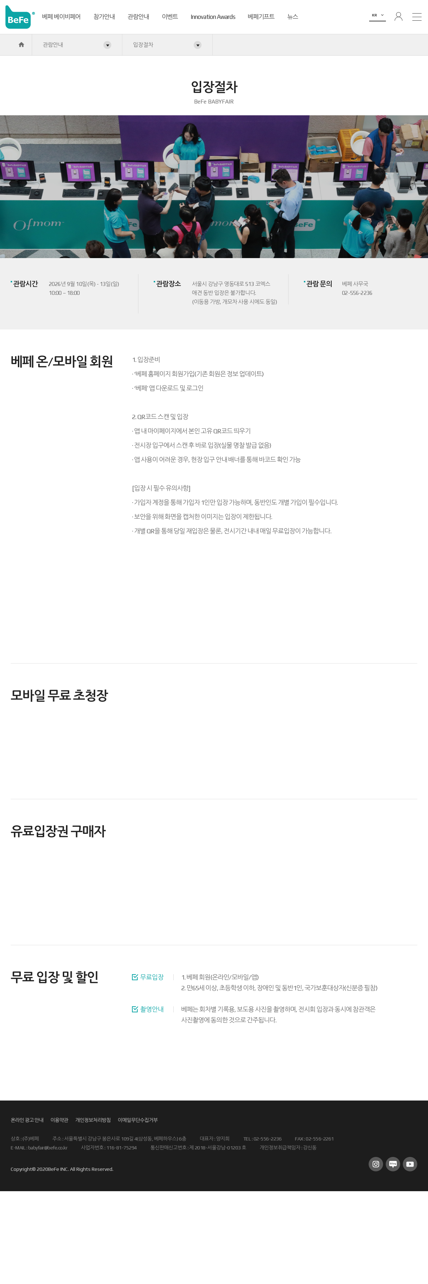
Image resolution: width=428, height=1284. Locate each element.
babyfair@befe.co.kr (48, 1147)
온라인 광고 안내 (27, 1120)
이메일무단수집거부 (138, 1120)
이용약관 (59, 1120)
